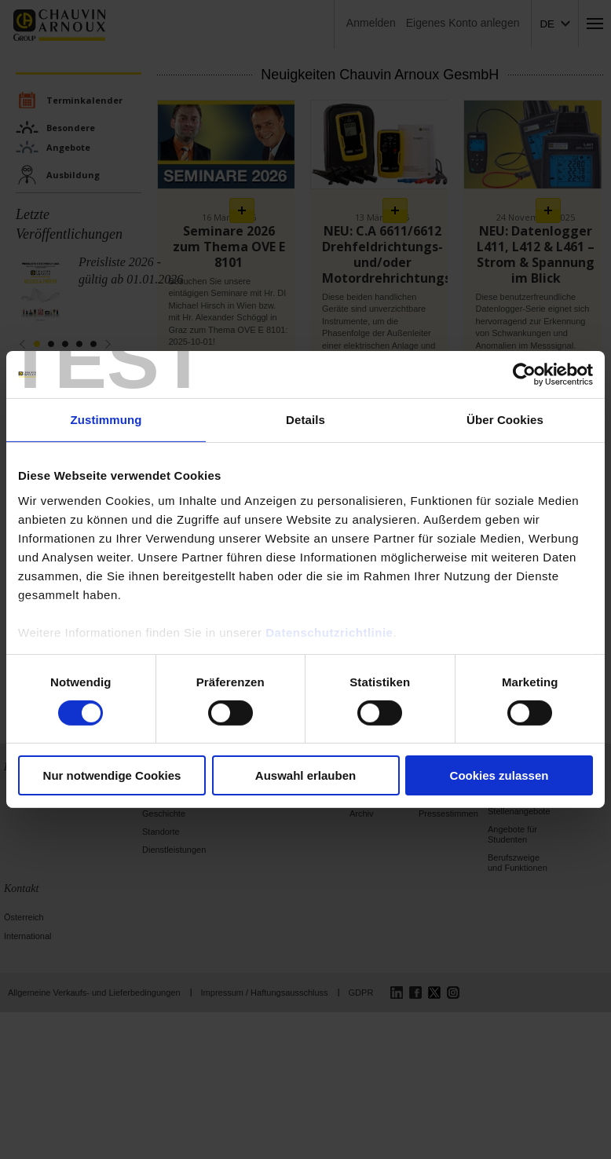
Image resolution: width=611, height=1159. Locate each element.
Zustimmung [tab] (106, 419)
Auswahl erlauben (305, 775)
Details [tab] (305, 419)
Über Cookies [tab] (504, 419)
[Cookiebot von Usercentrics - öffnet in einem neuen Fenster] (524, 374)
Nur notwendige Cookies (112, 775)
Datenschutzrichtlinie (329, 631)
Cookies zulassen (499, 775)
